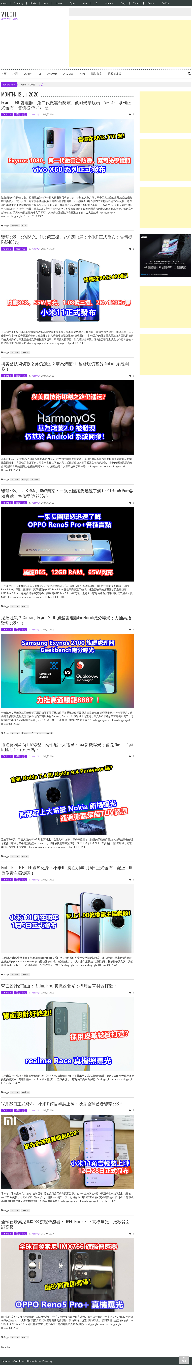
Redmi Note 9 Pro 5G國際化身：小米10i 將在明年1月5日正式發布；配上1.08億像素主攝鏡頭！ (65, 869)
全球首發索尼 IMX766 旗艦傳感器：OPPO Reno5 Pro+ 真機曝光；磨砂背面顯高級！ (67, 1223)
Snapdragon (37, 732)
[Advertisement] (130, 43)
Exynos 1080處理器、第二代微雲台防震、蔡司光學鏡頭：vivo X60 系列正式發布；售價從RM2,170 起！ (66, 105)
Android (52, 73)
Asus (46, 3)
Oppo (72, 3)
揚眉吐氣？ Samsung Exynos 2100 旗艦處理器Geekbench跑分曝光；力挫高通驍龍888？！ (65, 619)
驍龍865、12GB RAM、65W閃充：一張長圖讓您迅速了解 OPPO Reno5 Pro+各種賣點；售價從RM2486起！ (63, 493)
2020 (32, 84)
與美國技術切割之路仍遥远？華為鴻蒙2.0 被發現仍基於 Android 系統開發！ (67, 366)
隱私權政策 (114, 73)
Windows (68, 73)
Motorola (109, 3)
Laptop (28, 73)
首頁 (4, 73)
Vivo (85, 3)
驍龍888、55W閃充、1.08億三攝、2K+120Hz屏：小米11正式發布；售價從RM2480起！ (67, 239)
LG (96, 3)
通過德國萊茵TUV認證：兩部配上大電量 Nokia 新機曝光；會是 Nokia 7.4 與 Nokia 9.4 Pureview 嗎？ (67, 746)
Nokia (33, 3)
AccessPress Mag (43, 1360)
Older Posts (7, 1347)
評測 (15, 73)
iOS (39, 73)
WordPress (20, 1360)
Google (25, 479)
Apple (3, 3)
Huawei (59, 3)
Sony (123, 3)
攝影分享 (96, 73)
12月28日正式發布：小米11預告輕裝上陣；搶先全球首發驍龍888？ (64, 1103)
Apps (82, 73)
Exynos (25, 732)
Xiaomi (136, 3)
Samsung (18, 3)
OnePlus (165, 3)
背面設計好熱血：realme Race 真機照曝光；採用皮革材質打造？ (61, 985)
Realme (150, 3)
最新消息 (21, 114)
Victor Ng (35, 114)
